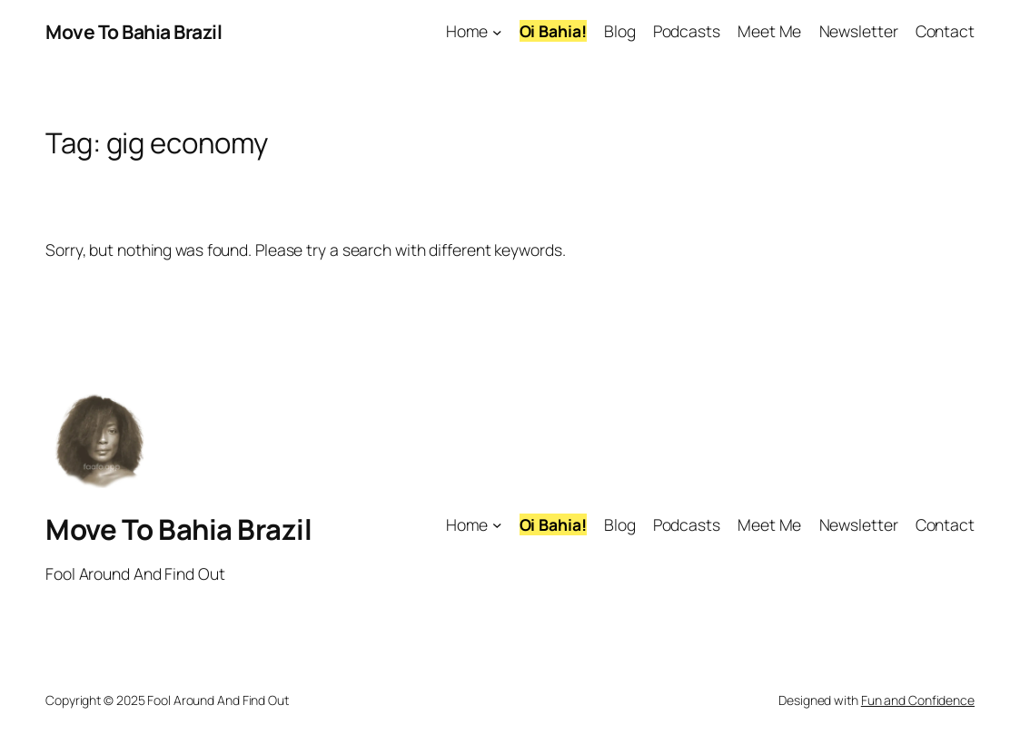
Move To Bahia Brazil (133, 31)
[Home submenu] (497, 32)
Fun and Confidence (918, 700)
